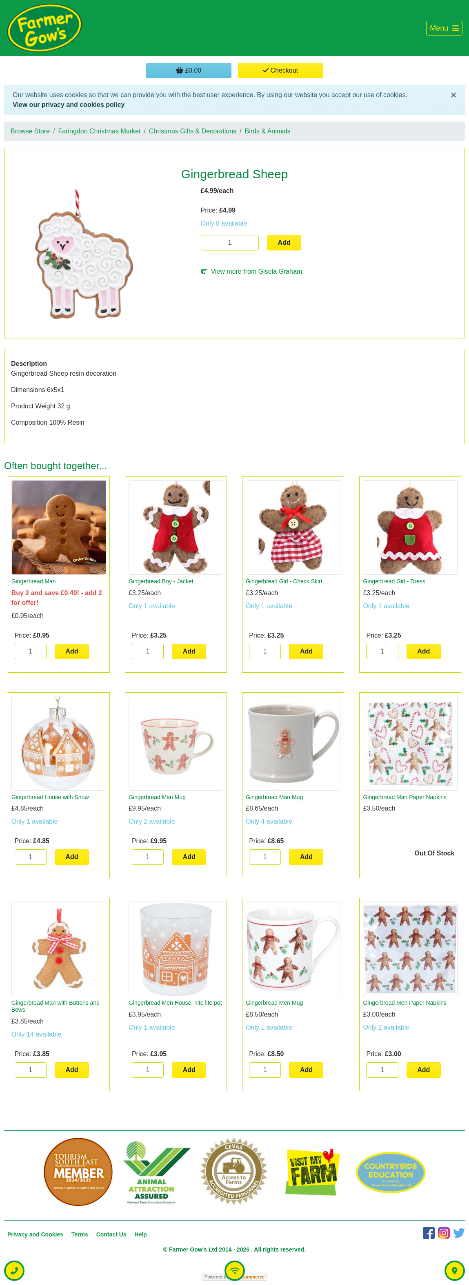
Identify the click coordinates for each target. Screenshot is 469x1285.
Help (141, 1234)
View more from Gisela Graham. (252, 271)
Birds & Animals (268, 131)
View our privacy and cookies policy (68, 104)
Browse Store (30, 131)
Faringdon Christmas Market (99, 131)
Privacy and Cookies (35, 1234)
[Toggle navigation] (444, 28)
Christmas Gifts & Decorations (192, 131)
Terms (79, 1234)
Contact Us (111, 1234)
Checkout (280, 70)
